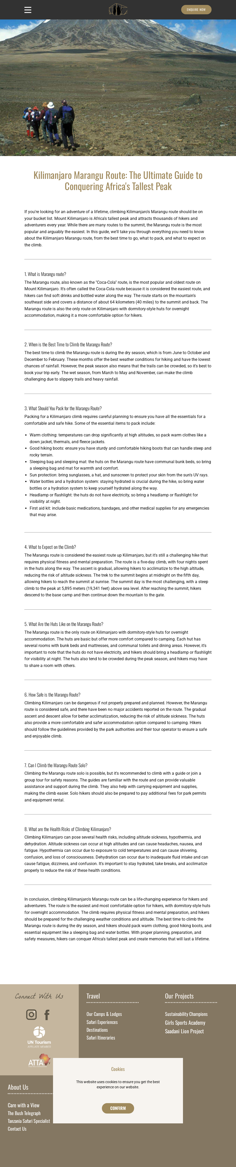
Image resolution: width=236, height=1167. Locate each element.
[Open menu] (27, 10)
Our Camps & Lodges (104, 1013)
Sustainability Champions (186, 1013)
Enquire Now (196, 9)
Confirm (118, 1108)
